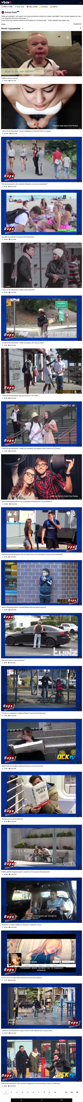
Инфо (3, 24)
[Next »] (77, 1092)
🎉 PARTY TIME (6, 7)
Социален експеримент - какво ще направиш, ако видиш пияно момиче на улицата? (31, 448)
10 (55, 1092)
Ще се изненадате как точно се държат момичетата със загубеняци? (27, 501)
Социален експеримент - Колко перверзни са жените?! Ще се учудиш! (26, 131)
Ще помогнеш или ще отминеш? (13, 660)
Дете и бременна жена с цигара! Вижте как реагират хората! (24, 607)
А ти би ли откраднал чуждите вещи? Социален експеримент (24, 713)
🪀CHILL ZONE (32, 7)
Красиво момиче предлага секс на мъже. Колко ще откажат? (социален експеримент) (32, 554)
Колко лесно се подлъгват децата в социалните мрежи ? (22, 977)
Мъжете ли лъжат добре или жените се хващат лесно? (21, 924)
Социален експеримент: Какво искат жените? (18, 289)
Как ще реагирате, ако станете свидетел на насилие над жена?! (24, 184)
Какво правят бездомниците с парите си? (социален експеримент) (26, 872)
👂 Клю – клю (19, 7)
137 (66, 1092)
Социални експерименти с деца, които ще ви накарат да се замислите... (27, 1030)
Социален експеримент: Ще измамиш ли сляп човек (20, 395)
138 (72, 1092)
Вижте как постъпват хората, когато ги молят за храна (22, 766)
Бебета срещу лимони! (10, 78)
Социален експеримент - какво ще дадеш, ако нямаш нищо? (23, 342)
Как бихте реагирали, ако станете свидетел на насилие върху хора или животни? (31, 1083)
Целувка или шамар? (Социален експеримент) (18, 237)
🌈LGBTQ (53, 7)
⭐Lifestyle (44, 7)
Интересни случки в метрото (12, 819)
